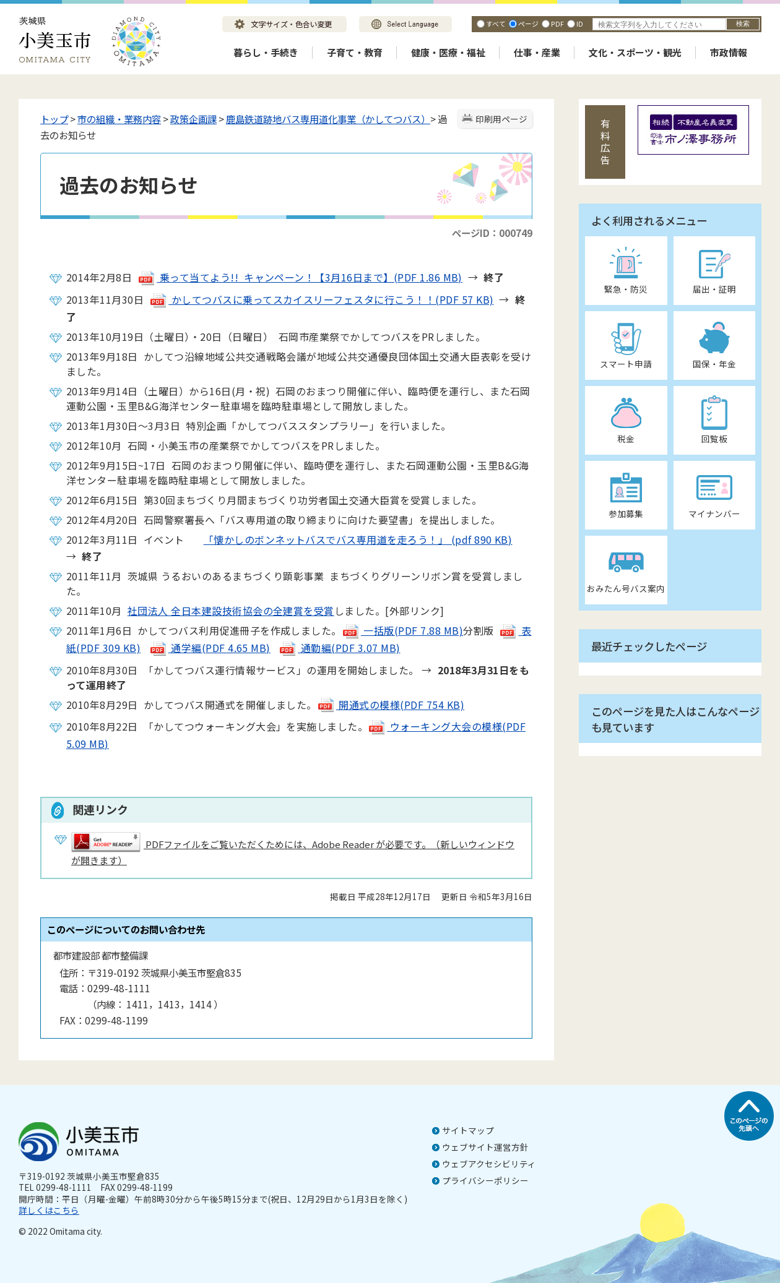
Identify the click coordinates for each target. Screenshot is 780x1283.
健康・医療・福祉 (448, 52)
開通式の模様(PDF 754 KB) (390, 704)
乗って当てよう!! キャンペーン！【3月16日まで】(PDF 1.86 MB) (299, 277)
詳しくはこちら (49, 1210)
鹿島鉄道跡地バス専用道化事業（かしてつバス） (328, 119)
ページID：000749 (492, 232)
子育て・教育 (355, 52)
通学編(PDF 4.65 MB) (210, 647)
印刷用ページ (501, 119)
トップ (54, 119)
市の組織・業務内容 (119, 119)
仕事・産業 (537, 52)
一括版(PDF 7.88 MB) (402, 630)
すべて (496, 23)
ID (579, 23)
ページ (528, 23)
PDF (557, 23)
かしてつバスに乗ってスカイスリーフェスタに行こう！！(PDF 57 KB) (321, 299)
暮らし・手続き (265, 52)
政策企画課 (193, 119)
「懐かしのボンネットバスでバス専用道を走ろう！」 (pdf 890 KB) (348, 539)
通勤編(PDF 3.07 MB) (339, 647)
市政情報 (728, 52)
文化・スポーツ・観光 (635, 52)
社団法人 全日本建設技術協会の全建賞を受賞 (231, 610)
